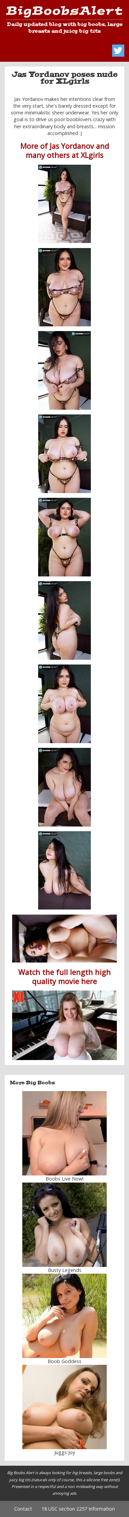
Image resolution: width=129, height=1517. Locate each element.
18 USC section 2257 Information (78, 1509)
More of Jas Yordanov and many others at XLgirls (64, 150)
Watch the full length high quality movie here (64, 977)
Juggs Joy (64, 1452)
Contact (23, 1509)
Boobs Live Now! (64, 1178)
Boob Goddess (64, 1361)
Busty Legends (64, 1270)
